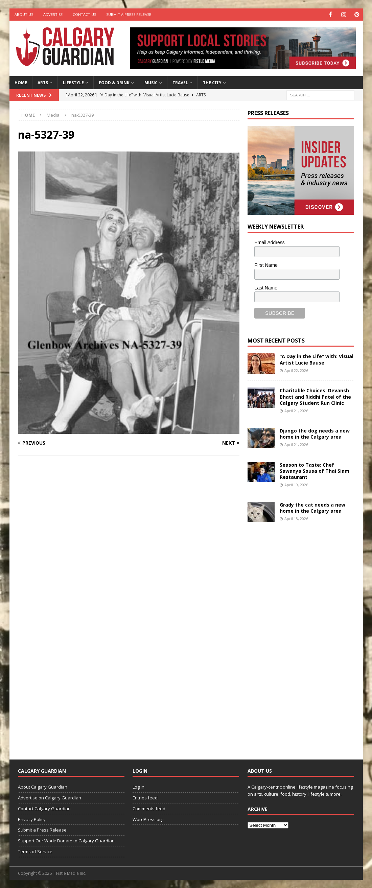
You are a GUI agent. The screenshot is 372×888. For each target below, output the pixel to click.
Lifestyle (73, 82)
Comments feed (149, 808)
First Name (265, 264)
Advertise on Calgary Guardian (49, 797)
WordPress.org (148, 819)
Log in (138, 787)
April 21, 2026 (296, 410)
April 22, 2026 (296, 370)
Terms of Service (35, 851)
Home (21, 82)
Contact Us (84, 14)
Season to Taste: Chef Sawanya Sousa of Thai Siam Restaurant (314, 470)
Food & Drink (114, 82)
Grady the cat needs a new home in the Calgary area (312, 507)
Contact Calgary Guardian (44, 808)
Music (151, 82)
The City (212, 82)
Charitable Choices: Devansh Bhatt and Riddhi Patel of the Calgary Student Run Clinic (315, 396)
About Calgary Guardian (42, 787)
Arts (43, 82)
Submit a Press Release (128, 14)
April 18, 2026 (296, 518)
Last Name (265, 287)
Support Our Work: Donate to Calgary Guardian (66, 840)
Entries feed (145, 797)
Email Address (269, 242)
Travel (180, 82)
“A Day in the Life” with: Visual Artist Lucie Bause (316, 359)
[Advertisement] (298, 638)
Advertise (53, 14)
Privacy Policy (32, 819)
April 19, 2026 (296, 484)
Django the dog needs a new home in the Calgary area (315, 433)
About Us (24, 14)
